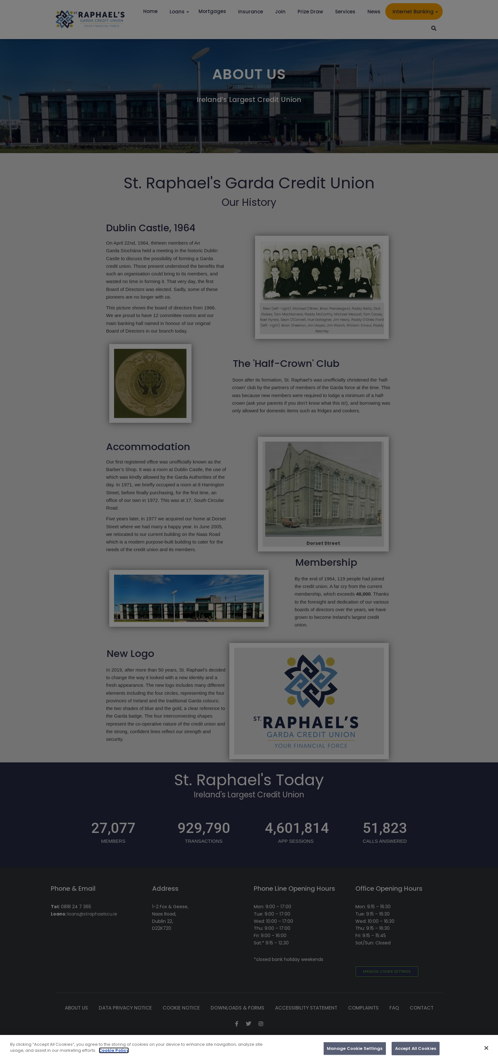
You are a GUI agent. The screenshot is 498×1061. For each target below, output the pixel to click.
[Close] (486, 1052)
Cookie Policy (114, 1054)
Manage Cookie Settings (355, 1052)
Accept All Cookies (415, 1052)
